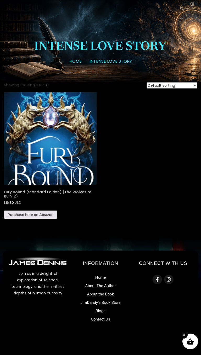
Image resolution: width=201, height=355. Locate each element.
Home (75, 61)
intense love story (111, 61)
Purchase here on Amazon (30, 215)
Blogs (100, 311)
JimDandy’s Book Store (100, 302)
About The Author (100, 285)
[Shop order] (172, 85)
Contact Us (100, 319)
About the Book (100, 294)
